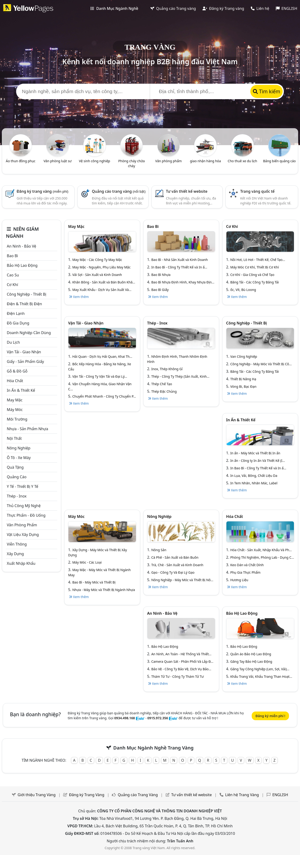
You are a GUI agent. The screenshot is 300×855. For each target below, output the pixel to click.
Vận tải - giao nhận (24, 351)
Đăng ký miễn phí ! (270, 716)
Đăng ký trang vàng (42, 191)
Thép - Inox (16, 496)
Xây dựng (15, 553)
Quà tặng (15, 467)
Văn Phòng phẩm (22, 524)
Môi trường (17, 419)
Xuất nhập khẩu (21, 563)
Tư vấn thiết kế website (186, 191)
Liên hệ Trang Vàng (242, 794)
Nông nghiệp (18, 448)
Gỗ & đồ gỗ (17, 371)
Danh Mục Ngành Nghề (114, 8)
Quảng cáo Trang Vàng (138, 794)
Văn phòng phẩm (168, 161)
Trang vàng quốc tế (257, 191)
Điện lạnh (16, 313)
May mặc (14, 400)
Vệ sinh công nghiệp (94, 161)
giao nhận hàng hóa (205, 161)
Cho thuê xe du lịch (242, 161)
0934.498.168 (124, 718)
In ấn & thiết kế (21, 390)
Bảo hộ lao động (22, 265)
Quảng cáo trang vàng (119, 191)
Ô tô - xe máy (19, 457)
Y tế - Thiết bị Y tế (22, 486)
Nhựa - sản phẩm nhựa (27, 428)
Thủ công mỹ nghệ (24, 505)
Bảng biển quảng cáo (279, 161)
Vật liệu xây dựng (23, 534)
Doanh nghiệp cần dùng (29, 332)
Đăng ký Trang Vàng (86, 794)
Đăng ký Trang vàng (223, 8)
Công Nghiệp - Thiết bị (26, 294)
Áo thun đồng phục (20, 161)
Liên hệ (260, 8)
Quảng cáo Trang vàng (173, 8)
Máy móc (15, 409)
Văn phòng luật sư (58, 161)
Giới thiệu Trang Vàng (37, 794)
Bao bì (12, 255)
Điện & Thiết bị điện (24, 303)
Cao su (13, 275)
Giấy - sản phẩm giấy (25, 361)
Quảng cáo (16, 476)
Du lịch (13, 342)
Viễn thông (17, 544)
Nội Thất (14, 438)
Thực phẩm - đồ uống (26, 515)
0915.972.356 (157, 718)
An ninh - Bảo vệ (21, 246)
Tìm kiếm (266, 91)
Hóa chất (15, 380)
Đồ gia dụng (18, 323)
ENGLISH (286, 8)
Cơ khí (12, 284)
